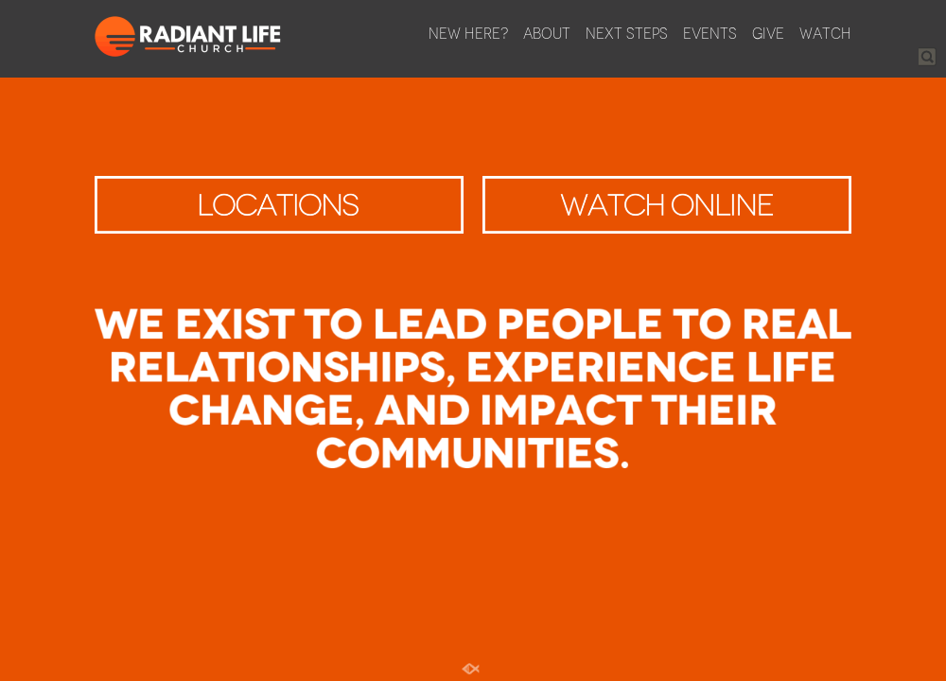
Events (710, 34)
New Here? (468, 34)
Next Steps (627, 34)
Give (768, 34)
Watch (825, 34)
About (546, 34)
